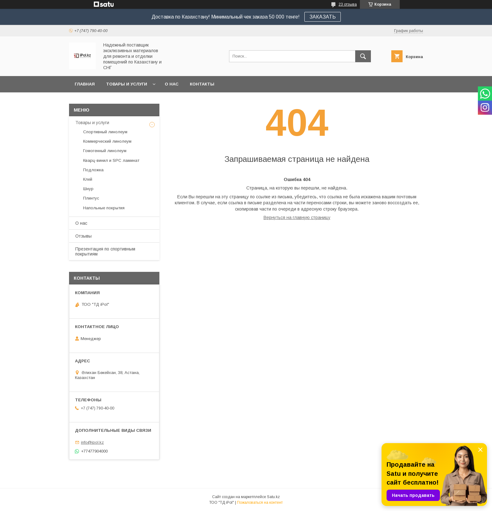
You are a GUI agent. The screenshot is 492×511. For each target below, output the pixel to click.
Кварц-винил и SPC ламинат (111, 160)
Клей (87, 179)
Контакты (202, 84)
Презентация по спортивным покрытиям (105, 251)
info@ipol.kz (92, 442)
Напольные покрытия (104, 208)
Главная (85, 84)
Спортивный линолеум (105, 131)
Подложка (93, 170)
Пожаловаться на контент (260, 502)
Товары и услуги (126, 84)
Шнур (88, 188)
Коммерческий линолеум (107, 141)
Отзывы (83, 236)
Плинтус (91, 198)
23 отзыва (348, 4)
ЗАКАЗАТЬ (322, 16)
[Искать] (363, 56)
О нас (172, 84)
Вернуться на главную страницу (297, 217)
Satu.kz (273, 497)
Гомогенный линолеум (104, 150)
